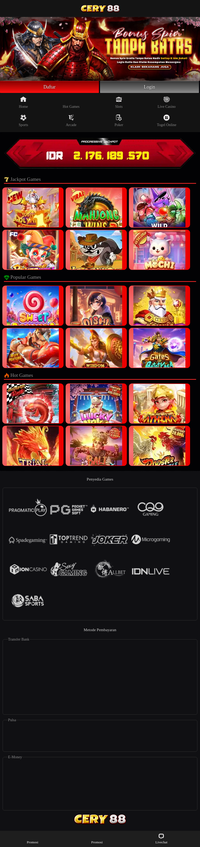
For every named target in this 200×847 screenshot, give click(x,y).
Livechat (161, 838)
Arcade (71, 120)
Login (149, 87)
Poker (119, 120)
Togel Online (166, 120)
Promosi (32, 838)
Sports (23, 120)
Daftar (49, 87)
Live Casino (167, 102)
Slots (119, 102)
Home (23, 102)
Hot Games (71, 102)
